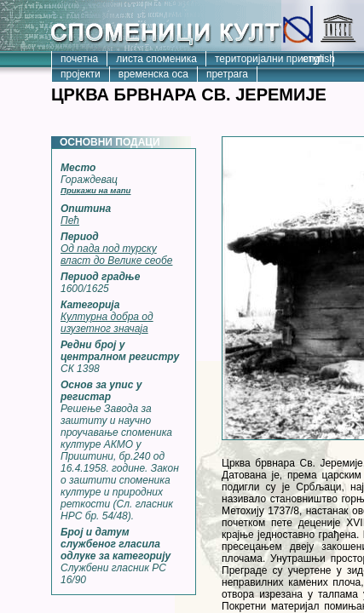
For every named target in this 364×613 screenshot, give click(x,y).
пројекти (81, 74)
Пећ (70, 220)
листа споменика (156, 59)
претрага (227, 74)
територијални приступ (269, 59)
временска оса (153, 74)
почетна (79, 59)
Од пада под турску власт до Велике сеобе (116, 254)
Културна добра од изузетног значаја (107, 323)
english (319, 59)
